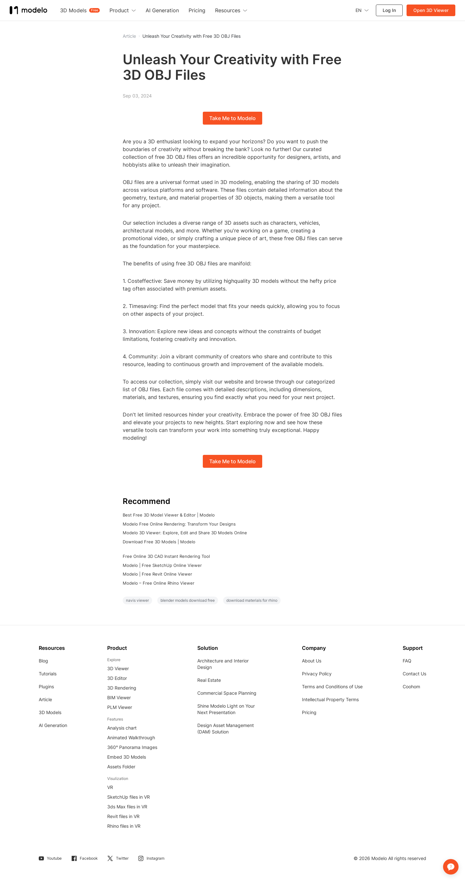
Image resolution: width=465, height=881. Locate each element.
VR (110, 787)
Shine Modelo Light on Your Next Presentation (226, 709)
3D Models (50, 712)
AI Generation (53, 725)
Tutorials (48, 673)
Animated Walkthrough (131, 737)
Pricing (309, 712)
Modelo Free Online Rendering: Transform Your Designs (179, 524)
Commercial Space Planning (226, 693)
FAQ (407, 660)
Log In (389, 10)
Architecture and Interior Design (223, 664)
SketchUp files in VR (128, 797)
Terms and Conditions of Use (332, 686)
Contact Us (414, 673)
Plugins (46, 686)
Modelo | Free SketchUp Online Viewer (162, 565)
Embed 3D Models (126, 757)
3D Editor (117, 678)
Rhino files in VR (123, 826)
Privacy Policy (317, 673)
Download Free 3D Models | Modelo (159, 541)
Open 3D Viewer (431, 10)
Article (45, 699)
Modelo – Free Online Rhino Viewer (158, 583)
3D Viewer (118, 668)
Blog (43, 660)
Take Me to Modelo (232, 118)
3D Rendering (121, 688)
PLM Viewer (119, 707)
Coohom (411, 686)
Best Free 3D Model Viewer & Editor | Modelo (169, 514)
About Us (311, 660)
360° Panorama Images (132, 747)
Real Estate (209, 680)
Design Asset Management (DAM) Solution (225, 728)
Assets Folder (121, 766)
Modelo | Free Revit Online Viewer (157, 574)
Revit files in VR (123, 816)
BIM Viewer (119, 697)
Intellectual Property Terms (330, 699)
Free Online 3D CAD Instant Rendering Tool (166, 556)
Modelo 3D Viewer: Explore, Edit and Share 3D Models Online (185, 532)
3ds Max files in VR (127, 806)
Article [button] (129, 36)
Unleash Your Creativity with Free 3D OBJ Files (191, 36)
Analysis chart (122, 728)
